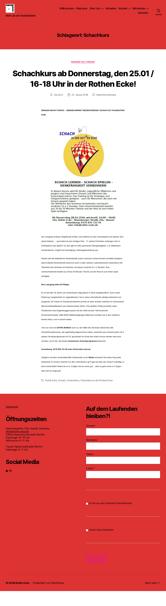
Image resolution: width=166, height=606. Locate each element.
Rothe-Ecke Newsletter (100, 544)
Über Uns (95, 10)
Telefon (90, 469)
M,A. (60, 109)
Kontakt (123, 10)
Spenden (143, 14)
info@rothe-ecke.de (17, 446)
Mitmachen (139, 10)
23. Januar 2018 (79, 109)
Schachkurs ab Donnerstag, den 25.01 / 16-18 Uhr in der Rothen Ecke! (83, 88)
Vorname (90, 440)
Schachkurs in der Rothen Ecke (97, 395)
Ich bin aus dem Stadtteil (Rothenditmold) (109, 518)
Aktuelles (110, 10)
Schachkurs (74, 395)
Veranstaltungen (83, 66)
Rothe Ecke (51, 395)
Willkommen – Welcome (73, 10)
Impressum (12, 421)
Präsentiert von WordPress (48, 597)
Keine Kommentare (106, 109)
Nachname (91, 454)
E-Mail (90, 483)
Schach (62, 395)
